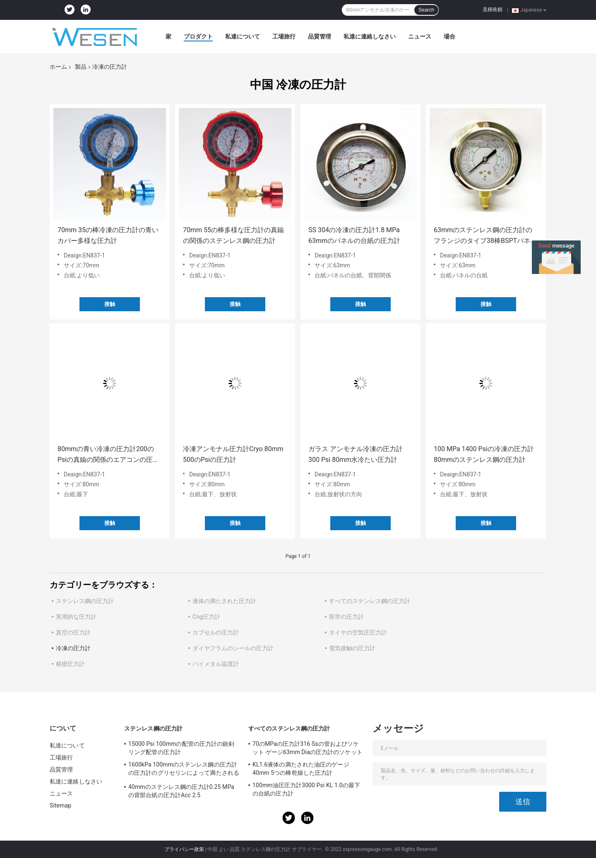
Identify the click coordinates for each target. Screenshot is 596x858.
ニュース (419, 36)
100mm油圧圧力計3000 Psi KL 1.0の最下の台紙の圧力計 (306, 789)
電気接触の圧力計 (352, 648)
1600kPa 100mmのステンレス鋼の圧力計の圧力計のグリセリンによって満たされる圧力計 (183, 770)
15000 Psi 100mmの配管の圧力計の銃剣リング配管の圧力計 (181, 747)
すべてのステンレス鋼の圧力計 (369, 601)
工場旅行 (284, 36)
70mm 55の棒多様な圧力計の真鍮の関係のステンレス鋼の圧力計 (233, 235)
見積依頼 (492, 9)
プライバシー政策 (184, 849)
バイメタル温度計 (215, 664)
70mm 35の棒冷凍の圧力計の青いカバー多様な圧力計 (108, 235)
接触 (109, 304)
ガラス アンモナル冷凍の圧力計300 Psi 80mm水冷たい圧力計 (355, 454)
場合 (449, 36)
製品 (81, 66)
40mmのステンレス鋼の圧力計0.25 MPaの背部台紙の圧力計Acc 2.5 (181, 790)
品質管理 (319, 36)
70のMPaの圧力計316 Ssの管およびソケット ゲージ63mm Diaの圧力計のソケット (307, 747)
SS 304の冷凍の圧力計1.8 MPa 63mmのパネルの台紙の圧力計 (354, 235)
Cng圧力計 (206, 616)
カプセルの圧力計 (215, 632)
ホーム (58, 66)
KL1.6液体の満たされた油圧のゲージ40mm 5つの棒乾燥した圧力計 (300, 768)
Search (426, 10)
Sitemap (60, 805)
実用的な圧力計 (76, 616)
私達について (242, 36)
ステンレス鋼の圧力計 (85, 601)
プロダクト (198, 36)
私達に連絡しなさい (370, 36)
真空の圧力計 (73, 632)
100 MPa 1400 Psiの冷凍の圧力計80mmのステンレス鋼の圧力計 (484, 454)
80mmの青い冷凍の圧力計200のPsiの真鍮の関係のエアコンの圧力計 (108, 455)
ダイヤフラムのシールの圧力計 (233, 648)
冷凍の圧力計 (73, 648)
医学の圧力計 (346, 616)
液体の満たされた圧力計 (224, 601)
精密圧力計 (70, 664)
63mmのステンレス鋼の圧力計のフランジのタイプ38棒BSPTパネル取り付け (485, 236)
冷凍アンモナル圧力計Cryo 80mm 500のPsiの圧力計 (233, 454)
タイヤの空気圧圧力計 (358, 632)
